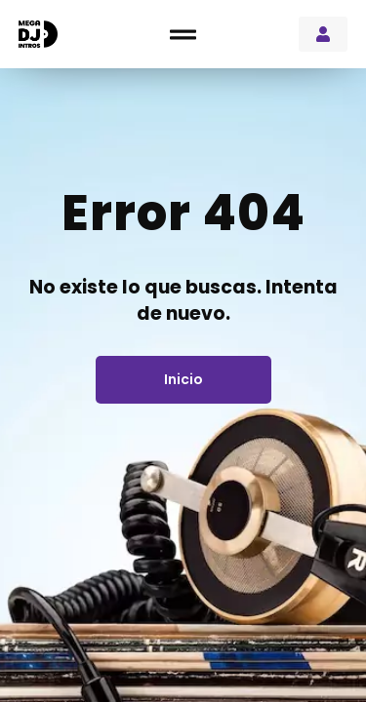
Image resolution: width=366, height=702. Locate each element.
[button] (183, 35)
